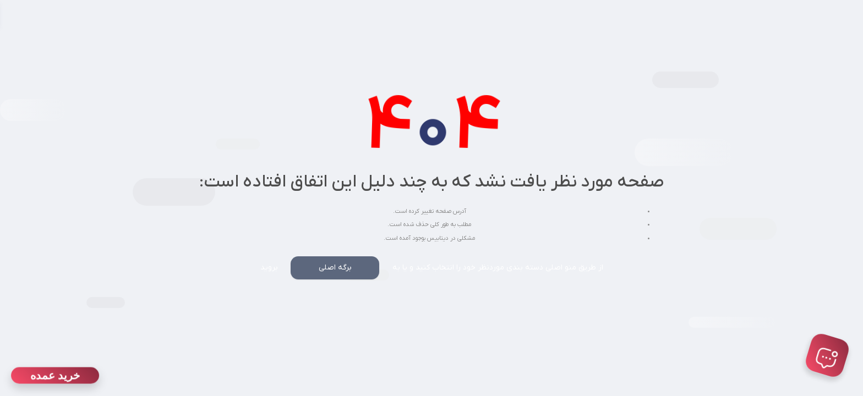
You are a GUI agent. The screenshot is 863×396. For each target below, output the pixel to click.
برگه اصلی (335, 267)
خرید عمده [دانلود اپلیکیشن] (55, 376)
